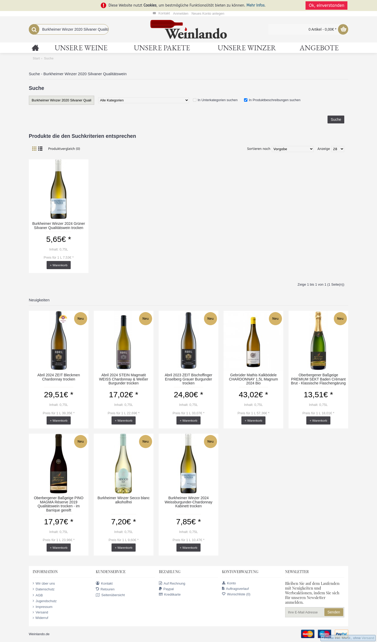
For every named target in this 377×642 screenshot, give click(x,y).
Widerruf (40, 618)
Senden (334, 612)
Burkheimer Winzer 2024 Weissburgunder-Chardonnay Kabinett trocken (189, 502)
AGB (38, 595)
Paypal (166, 589)
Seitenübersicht (110, 595)
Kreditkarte (170, 594)
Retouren (105, 589)
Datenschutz (43, 589)
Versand (40, 612)
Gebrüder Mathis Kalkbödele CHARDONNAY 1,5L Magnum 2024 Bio (253, 379)
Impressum (42, 607)
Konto (229, 583)
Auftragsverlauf (235, 589)
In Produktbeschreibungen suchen (274, 100)
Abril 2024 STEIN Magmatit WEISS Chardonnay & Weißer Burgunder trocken (123, 379)
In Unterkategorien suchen (217, 100)
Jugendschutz (45, 601)
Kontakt (104, 583)
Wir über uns (44, 583)
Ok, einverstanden (327, 5)
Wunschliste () (236, 594)
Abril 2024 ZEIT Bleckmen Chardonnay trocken (58, 377)
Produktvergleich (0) (64, 149)
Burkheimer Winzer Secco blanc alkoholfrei (123, 500)
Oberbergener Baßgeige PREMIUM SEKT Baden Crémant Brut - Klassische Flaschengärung (318, 379)
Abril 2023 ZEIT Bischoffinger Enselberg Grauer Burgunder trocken (188, 379)
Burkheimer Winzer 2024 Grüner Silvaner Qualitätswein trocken (58, 225)
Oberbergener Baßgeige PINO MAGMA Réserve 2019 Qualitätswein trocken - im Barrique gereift (58, 504)
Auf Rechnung (172, 583)
